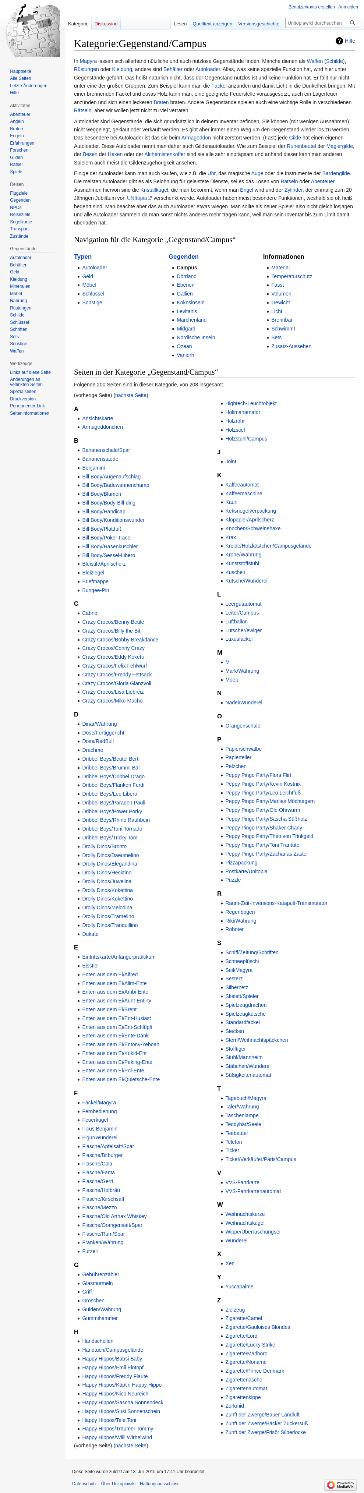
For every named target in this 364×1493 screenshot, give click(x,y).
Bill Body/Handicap (104, 511)
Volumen (281, 294)
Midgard (186, 329)
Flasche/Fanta (98, 1172)
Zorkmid (234, 1406)
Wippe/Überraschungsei (252, 1232)
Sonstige (92, 302)
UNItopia (137, 198)
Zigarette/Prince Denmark (254, 1371)
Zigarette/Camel (243, 1318)
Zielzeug (235, 1310)
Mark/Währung (242, 671)
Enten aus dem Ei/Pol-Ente (113, 1070)
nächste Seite (130, 395)
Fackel (219, 86)
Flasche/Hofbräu (101, 1190)
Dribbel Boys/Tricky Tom (109, 838)
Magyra (88, 61)
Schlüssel (93, 294)
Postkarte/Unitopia (246, 871)
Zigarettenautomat (246, 1388)
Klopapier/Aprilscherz (249, 520)
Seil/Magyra (238, 970)
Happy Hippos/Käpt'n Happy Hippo (122, 1385)
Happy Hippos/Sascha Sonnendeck (122, 1402)
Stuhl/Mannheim (243, 1057)
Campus (187, 267)
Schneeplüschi (242, 961)
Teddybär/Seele (243, 1124)
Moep (231, 680)
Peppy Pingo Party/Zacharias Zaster (266, 854)
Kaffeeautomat (242, 485)
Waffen (315, 61)
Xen (229, 1263)
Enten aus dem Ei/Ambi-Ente (115, 992)
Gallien (185, 294)
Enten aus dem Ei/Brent (109, 1009)
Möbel (89, 285)
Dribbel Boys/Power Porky (112, 811)
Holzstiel (235, 430)
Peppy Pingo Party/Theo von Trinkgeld (269, 836)
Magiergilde (339, 146)
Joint (230, 461)
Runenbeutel (301, 146)
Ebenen (185, 285)
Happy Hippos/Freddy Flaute (115, 1376)
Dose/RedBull (98, 741)
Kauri (231, 502)
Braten (161, 102)
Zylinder (294, 190)
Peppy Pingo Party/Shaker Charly (263, 828)
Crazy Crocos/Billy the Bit (111, 631)
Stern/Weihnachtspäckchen (256, 1040)
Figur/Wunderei (99, 1137)
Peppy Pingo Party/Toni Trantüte (262, 845)
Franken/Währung (102, 1242)
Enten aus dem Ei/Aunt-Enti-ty (116, 1001)
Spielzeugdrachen (245, 1005)
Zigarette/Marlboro (246, 1353)
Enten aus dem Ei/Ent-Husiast (116, 1018)
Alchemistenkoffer (164, 154)
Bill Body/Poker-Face (106, 538)
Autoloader (207, 69)
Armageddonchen (102, 427)
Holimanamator (242, 412)
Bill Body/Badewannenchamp (115, 485)
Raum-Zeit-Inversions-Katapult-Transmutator (276, 903)
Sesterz (234, 978)
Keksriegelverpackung (250, 511)
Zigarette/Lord (241, 1336)
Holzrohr (235, 421)
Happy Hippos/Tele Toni (109, 1420)
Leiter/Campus (242, 613)
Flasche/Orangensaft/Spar (112, 1225)
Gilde (295, 138)
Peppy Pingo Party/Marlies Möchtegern (270, 801)
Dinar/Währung (99, 724)
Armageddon (196, 138)
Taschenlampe (241, 1115)
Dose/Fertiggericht (103, 733)
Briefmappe (95, 581)
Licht (276, 311)
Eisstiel (90, 966)
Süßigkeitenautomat (248, 1075)
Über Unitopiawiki (118, 1483)
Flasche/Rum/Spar (103, 1234)
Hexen (115, 154)
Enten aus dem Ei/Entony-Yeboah (120, 1044)
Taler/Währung (242, 1107)
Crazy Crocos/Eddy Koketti (113, 657)
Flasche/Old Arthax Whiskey (114, 1216)
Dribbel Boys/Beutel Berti (110, 759)
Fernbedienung (99, 1111)
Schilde (334, 61)
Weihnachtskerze (245, 1214)
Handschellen (97, 1341)
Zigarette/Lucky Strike (250, 1345)
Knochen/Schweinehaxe (252, 528)
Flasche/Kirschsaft (103, 1199)
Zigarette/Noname (245, 1362)
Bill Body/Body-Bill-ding (108, 503)
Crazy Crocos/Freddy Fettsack (117, 674)
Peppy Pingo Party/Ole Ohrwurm (262, 810)
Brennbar (282, 320)
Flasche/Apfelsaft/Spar (108, 1146)
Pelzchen (236, 766)
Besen (90, 154)
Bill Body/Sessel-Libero (108, 555)
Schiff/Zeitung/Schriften (251, 952)
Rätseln (82, 110)
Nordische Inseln (196, 337)
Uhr (212, 173)
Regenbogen (240, 912)
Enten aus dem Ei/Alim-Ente (114, 983)
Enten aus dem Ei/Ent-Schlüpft (117, 1027)
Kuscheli (235, 572)
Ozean (184, 346)
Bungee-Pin (95, 590)
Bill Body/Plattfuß (101, 529)
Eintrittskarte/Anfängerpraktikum (118, 957)
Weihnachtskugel (244, 1223)
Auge (257, 173)
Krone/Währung (243, 555)
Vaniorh (185, 355)
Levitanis (187, 311)
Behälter (173, 69)
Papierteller (238, 757)
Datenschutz (84, 1483)
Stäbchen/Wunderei (248, 1066)
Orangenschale (242, 726)
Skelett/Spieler (241, 996)
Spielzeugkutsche (245, 1014)
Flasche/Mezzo (99, 1207)
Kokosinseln (191, 302)
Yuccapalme (239, 1286)
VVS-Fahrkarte (242, 1182)
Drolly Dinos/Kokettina (107, 890)
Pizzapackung (241, 863)
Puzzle (233, 880)
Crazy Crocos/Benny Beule (113, 622)
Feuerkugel (95, 1120)
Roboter (234, 929)
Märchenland (191, 320)
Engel (246, 190)
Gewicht (280, 302)
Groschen (93, 1300)
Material (280, 267)
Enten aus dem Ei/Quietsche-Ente (121, 1079)
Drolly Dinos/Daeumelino (110, 855)
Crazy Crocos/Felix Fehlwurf (114, 666)
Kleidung (122, 69)
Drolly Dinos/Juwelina (106, 881)
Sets (276, 337)
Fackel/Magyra (99, 1102)
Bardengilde (336, 173)
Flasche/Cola (97, 1164)
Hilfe (350, 41)
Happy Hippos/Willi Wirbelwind (117, 1437)
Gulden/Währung (101, 1309)
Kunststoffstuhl (242, 563)
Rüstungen (86, 69)
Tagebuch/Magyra (245, 1098)
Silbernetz (236, 987)
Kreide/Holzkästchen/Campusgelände (268, 546)
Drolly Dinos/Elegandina (109, 864)
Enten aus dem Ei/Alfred (110, 974)
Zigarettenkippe (243, 1397)
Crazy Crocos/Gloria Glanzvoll (116, 683)
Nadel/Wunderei (243, 702)
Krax (230, 537)
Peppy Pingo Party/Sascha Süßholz (266, 819)
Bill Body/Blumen (101, 494)
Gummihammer (99, 1318)
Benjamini (93, 468)
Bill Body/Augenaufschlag (111, 477)
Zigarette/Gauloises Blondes (257, 1327)
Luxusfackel (238, 639)
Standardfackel (242, 1022)
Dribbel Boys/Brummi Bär (111, 768)
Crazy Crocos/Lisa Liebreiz (113, 692)
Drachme (92, 750)
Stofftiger (235, 1049)
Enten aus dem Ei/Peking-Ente (117, 1062)
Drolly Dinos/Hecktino (106, 872)
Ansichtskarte (97, 418)
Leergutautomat (243, 604)
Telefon (233, 1142)
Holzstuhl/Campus (246, 439)
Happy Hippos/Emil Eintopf (113, 1367)
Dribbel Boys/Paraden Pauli (113, 803)
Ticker (232, 1150)
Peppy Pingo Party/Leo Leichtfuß (263, 793)
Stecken (234, 1031)
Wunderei (236, 1240)
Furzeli (90, 1251)
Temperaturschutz (291, 276)
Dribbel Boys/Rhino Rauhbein (116, 820)
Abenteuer (323, 181)
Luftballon (236, 622)
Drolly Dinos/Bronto (104, 846)
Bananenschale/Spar (106, 450)
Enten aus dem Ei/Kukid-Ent (114, 1053)
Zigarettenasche (243, 1380)
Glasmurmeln (97, 1283)
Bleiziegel (93, 573)
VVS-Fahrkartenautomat (253, 1191)
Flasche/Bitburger (102, 1155)
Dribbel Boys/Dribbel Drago (113, 776)
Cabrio (89, 613)
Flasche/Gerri (97, 1181)
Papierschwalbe (243, 749)
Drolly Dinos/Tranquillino (110, 925)
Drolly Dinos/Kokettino (107, 899)
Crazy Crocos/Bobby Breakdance (120, 640)
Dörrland (187, 276)
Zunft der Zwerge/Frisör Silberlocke (265, 1432)
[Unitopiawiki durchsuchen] (321, 23)
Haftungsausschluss (159, 1483)
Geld (87, 276)
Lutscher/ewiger (243, 630)
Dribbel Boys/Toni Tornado (112, 829)
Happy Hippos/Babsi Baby (112, 1359)
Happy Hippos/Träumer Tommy (117, 1429)
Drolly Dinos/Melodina (107, 907)
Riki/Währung (240, 921)
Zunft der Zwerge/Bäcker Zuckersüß (266, 1423)
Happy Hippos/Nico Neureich (115, 1394)
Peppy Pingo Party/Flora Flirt (258, 775)
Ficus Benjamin (99, 1129)
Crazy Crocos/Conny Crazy (113, 648)
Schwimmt (283, 329)
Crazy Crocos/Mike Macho (112, 701)
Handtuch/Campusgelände (112, 1350)
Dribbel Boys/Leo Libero (109, 794)
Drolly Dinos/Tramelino (108, 916)
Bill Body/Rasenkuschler (110, 546)
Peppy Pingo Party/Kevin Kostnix (263, 784)
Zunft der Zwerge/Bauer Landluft (262, 1415)
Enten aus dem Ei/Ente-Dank (115, 1036)
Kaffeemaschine (243, 493)
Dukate (90, 934)
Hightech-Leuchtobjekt (250, 403)
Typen (83, 256)
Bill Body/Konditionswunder (113, 520)
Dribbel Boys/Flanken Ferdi (113, 785)
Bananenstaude (100, 459)
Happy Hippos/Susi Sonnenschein (121, 1411)
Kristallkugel (154, 190)
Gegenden (184, 256)
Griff (87, 1292)
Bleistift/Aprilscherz (104, 564)
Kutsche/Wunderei (246, 581)
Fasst (277, 285)
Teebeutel (236, 1133)
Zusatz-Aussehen (291, 346)
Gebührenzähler (100, 1274)
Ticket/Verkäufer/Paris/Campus (260, 1159)
